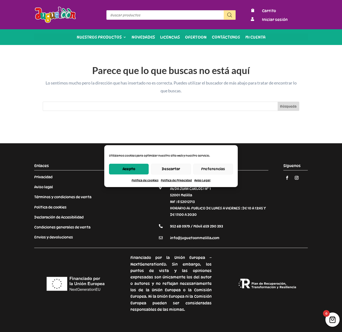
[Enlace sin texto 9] (55, 21)
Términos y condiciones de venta (62, 197)
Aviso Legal (202, 180)
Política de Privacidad (176, 180)
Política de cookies (145, 180)
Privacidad (43, 177)
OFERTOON (196, 37)
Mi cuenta (255, 37)
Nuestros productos (99, 37)
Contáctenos (226, 37)
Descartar (171, 169)
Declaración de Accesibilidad (59, 217)
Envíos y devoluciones (53, 237)
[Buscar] (230, 15)
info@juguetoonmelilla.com (194, 238)
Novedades (143, 37)
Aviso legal (43, 187)
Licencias (170, 37)
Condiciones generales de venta (62, 227)
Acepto (129, 169)
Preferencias (213, 169)
